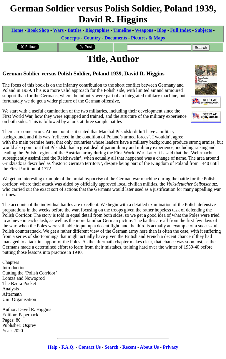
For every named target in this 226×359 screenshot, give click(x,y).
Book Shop (38, 30)
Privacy (170, 347)
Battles (75, 30)
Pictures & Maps (148, 37)
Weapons (144, 30)
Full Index (181, 30)
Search (112, 347)
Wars (58, 30)
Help (52, 347)
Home (17, 30)
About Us (149, 347)
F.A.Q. (68, 347)
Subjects (203, 30)
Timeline (122, 30)
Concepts (70, 37)
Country (92, 37)
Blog (161, 30)
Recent (129, 347)
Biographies (97, 30)
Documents (115, 37)
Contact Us (89, 347)
